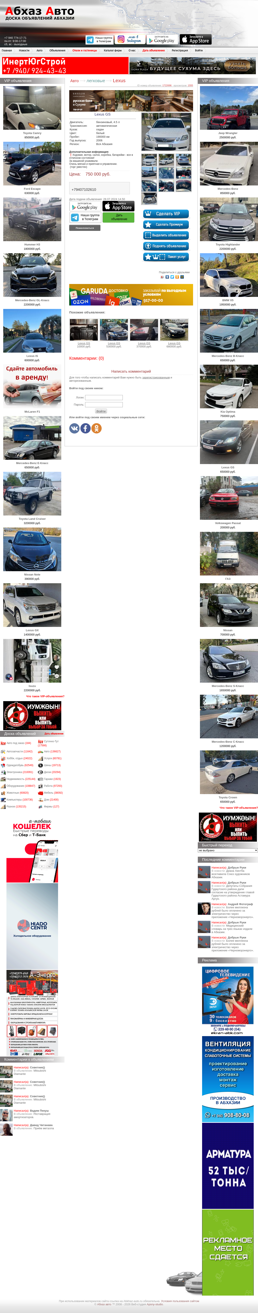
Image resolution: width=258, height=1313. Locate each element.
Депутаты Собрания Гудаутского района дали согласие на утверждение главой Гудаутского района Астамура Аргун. (233, 892)
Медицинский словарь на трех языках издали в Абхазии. (232, 929)
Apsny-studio (155, 1304)
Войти (199, 50)
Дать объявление (154, 50)
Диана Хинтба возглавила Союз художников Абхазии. (231, 874)
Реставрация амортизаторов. (32, 1115)
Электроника (20, 772)
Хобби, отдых (19, 758)
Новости (24, 50)
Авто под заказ (19, 743)
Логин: (80, 397)
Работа (53, 785)
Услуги (53, 758)
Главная (7, 50)
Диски (52, 772)
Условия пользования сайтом (180, 1301)
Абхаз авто (104, 1304)
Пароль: (79, 404)
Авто (39, 50)
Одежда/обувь (20, 765)
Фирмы (51, 806)
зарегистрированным (156, 377)
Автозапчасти (20, 751)
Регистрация (180, 50)
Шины (52, 765)
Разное (16, 806)
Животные (18, 792)
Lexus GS (83, 331)
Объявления (57, 50)
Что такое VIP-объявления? (45, 696)
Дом (51, 799)
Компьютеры (20, 799)
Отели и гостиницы (84, 50)
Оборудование (21, 785)
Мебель (53, 792)
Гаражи (52, 779)
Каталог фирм (112, 50)
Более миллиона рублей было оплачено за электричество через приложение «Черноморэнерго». (233, 912)
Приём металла (44, 1128)
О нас (132, 50)
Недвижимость (21, 779)
